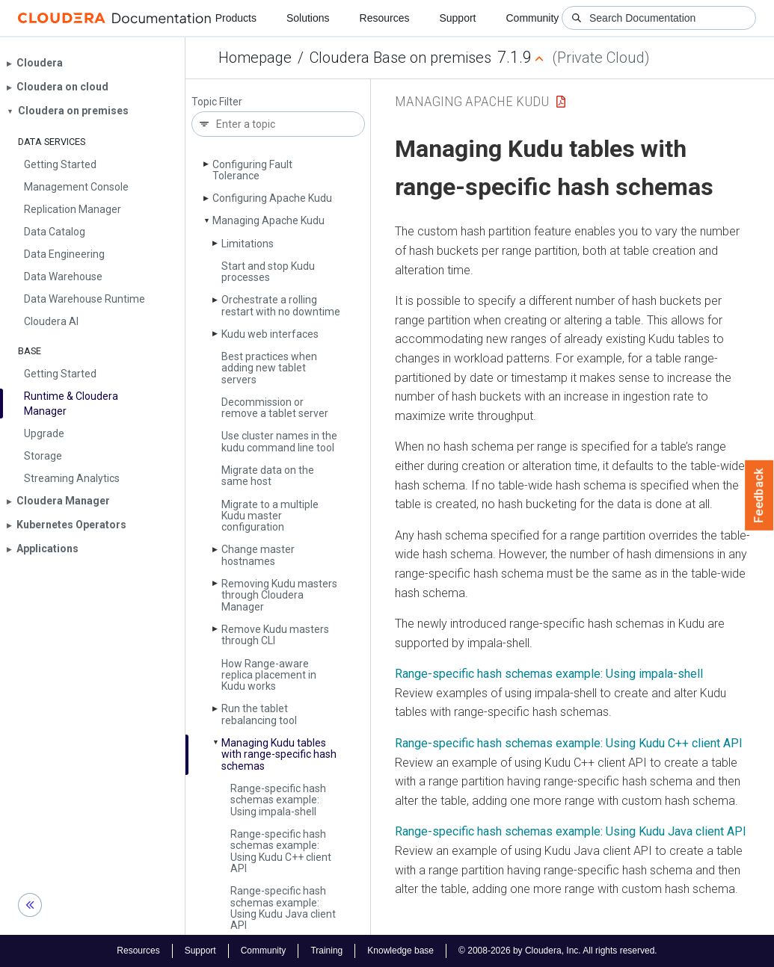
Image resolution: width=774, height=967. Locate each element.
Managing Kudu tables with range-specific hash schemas (279, 754)
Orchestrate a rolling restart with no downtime (280, 305)
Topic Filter (216, 102)
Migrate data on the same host (267, 475)
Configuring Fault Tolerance (252, 170)
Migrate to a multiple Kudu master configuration (270, 516)
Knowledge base (400, 950)
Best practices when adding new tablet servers (269, 368)
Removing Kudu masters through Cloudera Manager (279, 595)
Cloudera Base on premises (400, 58)
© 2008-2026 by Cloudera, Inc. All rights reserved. (557, 950)
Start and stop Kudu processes (268, 271)
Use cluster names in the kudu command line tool (279, 441)
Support (457, 18)
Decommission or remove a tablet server (274, 407)
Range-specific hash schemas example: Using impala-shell (278, 800)
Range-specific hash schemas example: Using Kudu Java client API (283, 908)
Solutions (308, 18)
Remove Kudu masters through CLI (275, 634)
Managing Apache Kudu (268, 220)
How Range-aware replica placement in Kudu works (268, 675)
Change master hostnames (258, 554)
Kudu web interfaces (270, 334)
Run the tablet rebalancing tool (259, 714)
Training (326, 950)
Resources (385, 18)
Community (532, 18)
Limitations (247, 244)
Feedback (759, 495)
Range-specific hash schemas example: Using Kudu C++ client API (280, 851)
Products (236, 18)
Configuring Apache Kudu (272, 198)
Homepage (255, 58)
